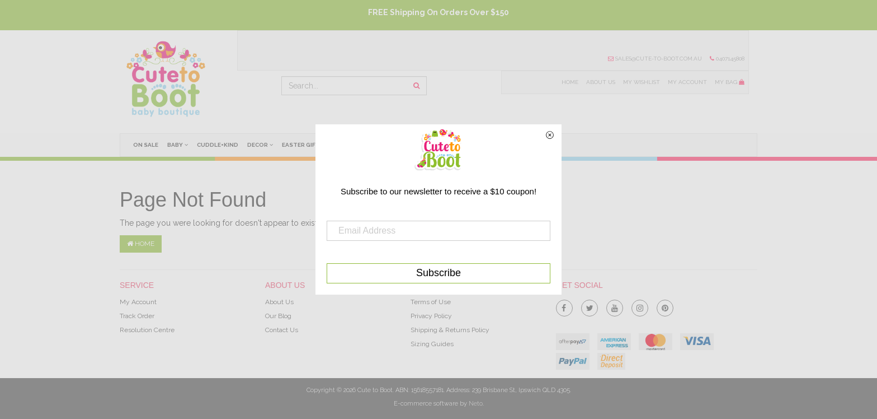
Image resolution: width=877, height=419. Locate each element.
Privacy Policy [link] (431, 316)
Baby (178, 144)
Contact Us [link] (281, 330)
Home (567, 82)
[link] (564, 305)
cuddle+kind (219, 145)
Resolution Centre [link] (147, 330)
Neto (476, 403)
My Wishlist (640, 82)
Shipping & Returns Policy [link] (450, 330)
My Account (686, 82)
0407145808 (727, 58)
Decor (262, 144)
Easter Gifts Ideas (315, 145)
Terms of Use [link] (431, 302)
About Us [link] (279, 302)
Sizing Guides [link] (432, 344)
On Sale (146, 145)
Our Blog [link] (278, 316)
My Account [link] (138, 302)
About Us (598, 82)
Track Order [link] (137, 316)
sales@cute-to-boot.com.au (653, 58)
